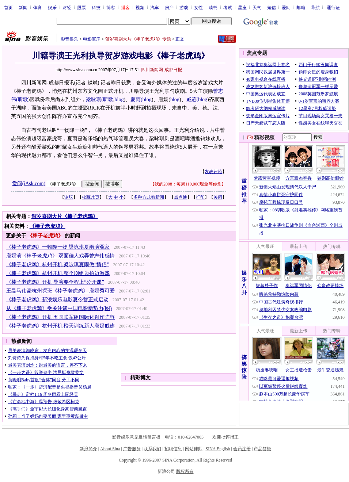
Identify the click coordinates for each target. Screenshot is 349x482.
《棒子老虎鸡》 (47, 226)
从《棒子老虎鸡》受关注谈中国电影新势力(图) (59, 308)
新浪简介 (88, 448)
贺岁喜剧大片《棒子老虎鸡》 (64, 216)
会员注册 (242, 448)
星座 (242, 7)
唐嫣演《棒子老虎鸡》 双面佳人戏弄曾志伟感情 (60, 256)
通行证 (333, 7)
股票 (81, 7)
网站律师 (193, 448)
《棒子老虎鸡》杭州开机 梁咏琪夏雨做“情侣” (57, 264)
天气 (257, 7)
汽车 (154, 7)
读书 (213, 7)
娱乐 (52, 7)
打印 (200, 197)
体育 (37, 7)
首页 (8, 7)
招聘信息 (173, 448)
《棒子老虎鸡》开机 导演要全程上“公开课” (55, 282)
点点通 (180, 197)
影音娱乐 (69, 39)
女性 (198, 7)
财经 (66, 7)
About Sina (110, 448)
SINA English (217, 448)
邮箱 (300, 7)
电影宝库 (91, 39)
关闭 (217, 197)
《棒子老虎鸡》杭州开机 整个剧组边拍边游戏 (58, 273)
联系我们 (152, 448)
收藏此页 (90, 197)
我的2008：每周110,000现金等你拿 (188, 184)
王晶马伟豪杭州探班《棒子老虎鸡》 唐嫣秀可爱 (60, 291)
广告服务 (132, 448)
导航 (315, 7)
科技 (96, 7)
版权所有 (185, 471)
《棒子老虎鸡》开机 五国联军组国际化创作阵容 (60, 317)
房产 (169, 7)
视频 (140, 7)
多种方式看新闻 (148, 197)
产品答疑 (262, 448)
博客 (110, 7)
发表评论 (213, 171)
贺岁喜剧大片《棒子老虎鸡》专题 (138, 39)
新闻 (23, 7)
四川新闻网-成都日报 (161, 69)
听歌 (23, 99)
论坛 (68, 197)
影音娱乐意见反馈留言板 (136, 437)
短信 (271, 7)
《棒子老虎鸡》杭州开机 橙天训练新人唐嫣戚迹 (60, 326)
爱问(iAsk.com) (28, 183)
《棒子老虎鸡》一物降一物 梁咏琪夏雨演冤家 (58, 247)
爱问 (286, 7)
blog (119, 99)
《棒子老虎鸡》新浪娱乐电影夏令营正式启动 (57, 299)
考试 (227, 7)
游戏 (183, 7)
